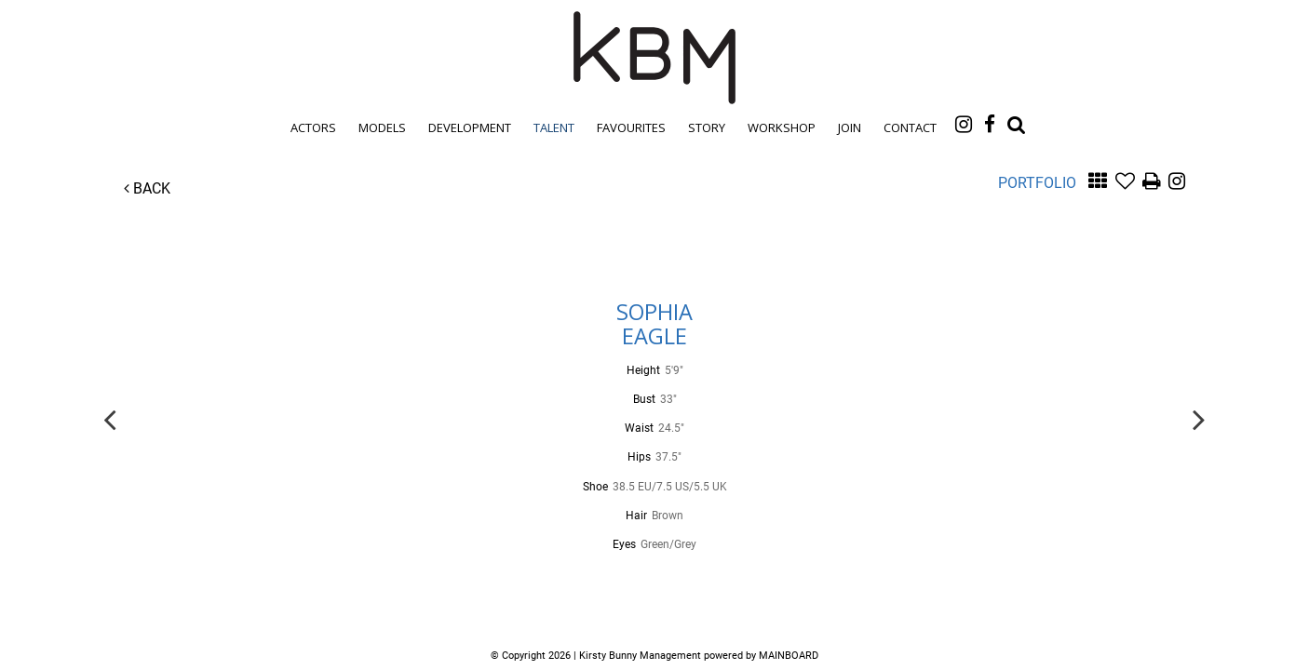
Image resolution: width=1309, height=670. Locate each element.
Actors (313, 127)
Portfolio (1037, 183)
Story (706, 127)
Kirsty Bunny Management (654, 57)
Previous (110, 417)
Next (1199, 417)
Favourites (631, 127)
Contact (910, 127)
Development (469, 127)
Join (849, 127)
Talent (553, 127)
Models (382, 127)
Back (147, 188)
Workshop (782, 127)
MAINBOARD (788, 656)
